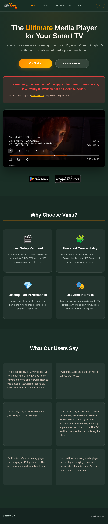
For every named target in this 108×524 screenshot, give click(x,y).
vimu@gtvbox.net (98, 516)
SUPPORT (80, 6)
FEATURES (45, 6)
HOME (32, 6)
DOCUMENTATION (63, 6)
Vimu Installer (37, 96)
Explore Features (72, 63)
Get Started (35, 63)
